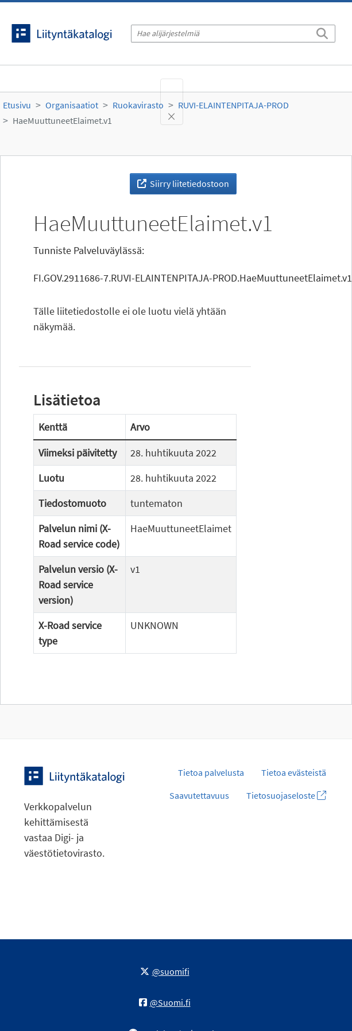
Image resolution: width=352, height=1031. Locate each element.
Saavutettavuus (199, 795)
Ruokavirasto (138, 105)
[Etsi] (322, 31)
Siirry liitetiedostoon (183, 183)
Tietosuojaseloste (286, 795)
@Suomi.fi (165, 1002)
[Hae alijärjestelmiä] (233, 33)
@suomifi (164, 971)
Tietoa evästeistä (293, 772)
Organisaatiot (71, 105)
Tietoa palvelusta (211, 772)
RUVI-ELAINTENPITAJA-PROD (233, 105)
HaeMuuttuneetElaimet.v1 (62, 120)
